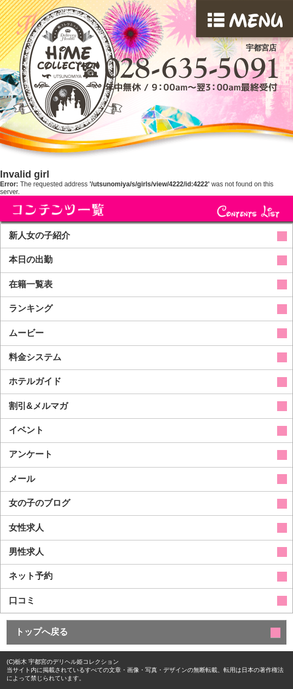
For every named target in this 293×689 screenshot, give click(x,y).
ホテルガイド (35, 381)
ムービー (26, 333)
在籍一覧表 (31, 284)
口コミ (22, 600)
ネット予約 (31, 575)
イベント (26, 430)
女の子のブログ (39, 503)
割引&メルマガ (38, 406)
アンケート (31, 454)
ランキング (31, 308)
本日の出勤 (31, 259)
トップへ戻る (41, 631)
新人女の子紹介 (39, 235)
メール (22, 478)
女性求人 (26, 527)
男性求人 (26, 551)
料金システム (35, 357)
